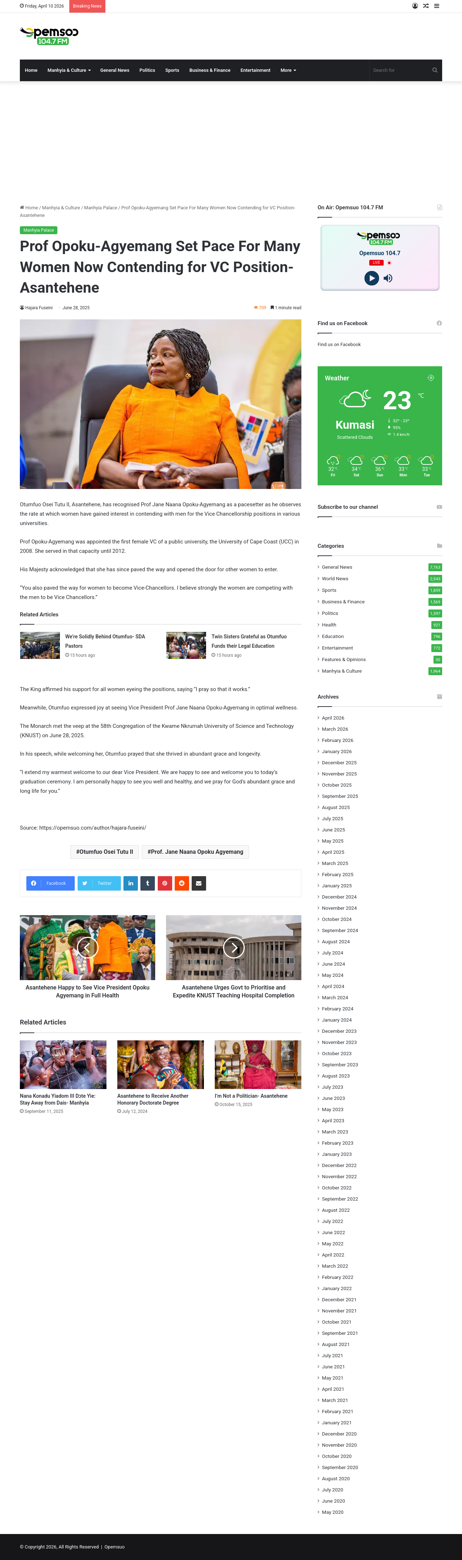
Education (333, 636)
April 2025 (333, 852)
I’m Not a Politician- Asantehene (251, 1104)
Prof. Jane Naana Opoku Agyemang (197, 851)
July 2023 (332, 1087)
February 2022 (337, 1277)
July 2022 (332, 1221)
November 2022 (339, 1176)
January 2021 (337, 1422)
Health (329, 625)
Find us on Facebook (339, 344)
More (285, 70)
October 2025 (337, 785)
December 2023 (339, 1031)
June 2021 (333, 1366)
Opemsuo (115, 1547)
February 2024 (337, 1008)
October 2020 (337, 1456)
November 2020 (339, 1445)
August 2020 (336, 1478)
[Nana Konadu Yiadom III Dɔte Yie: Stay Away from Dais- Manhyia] (63, 1072)
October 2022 (337, 1187)
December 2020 (339, 1434)
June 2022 (333, 1232)
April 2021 (333, 1389)
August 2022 (336, 1210)
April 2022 (333, 1255)
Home (31, 70)
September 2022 (340, 1199)
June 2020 (333, 1501)
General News (115, 70)
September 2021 (340, 1333)
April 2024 (333, 986)
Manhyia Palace (100, 207)
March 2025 (335, 863)
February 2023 (337, 1143)
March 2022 (335, 1266)
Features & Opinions (344, 659)
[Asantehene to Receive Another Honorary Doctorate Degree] (160, 1072)
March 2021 (335, 1400)
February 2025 (337, 874)
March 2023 (335, 1132)
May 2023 (333, 1109)
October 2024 (337, 919)
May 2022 (333, 1243)
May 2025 (333, 841)
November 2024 (339, 908)
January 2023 (337, 1154)
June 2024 (333, 964)
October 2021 (337, 1322)
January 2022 (337, 1288)
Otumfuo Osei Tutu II (106, 851)
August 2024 (336, 941)
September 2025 (340, 796)
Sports (172, 70)
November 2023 (339, 1042)
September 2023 (340, 1064)
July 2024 (332, 953)
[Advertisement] (231, 142)
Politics (147, 70)
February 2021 (337, 1411)
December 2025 (339, 762)
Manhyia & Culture (67, 70)
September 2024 (340, 930)
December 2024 (339, 897)
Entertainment (256, 70)
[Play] (372, 278)
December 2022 (339, 1165)
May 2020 (333, 1512)
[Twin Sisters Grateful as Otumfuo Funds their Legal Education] (186, 645)
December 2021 (339, 1299)
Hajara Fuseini (39, 307)
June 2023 (333, 1098)
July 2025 (332, 818)
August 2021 (336, 1344)
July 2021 (332, 1355)
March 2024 (335, 997)
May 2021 (333, 1378)
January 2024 (337, 1020)
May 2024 (333, 975)
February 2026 (337, 740)
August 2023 (336, 1076)
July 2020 (332, 1490)
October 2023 (337, 1053)
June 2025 (333, 830)
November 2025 (339, 774)
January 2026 (337, 751)
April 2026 (333, 718)
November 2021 (339, 1311)
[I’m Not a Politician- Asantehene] (258, 1072)
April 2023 (333, 1120)
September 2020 (340, 1467)
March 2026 (335, 729)
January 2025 (337, 885)
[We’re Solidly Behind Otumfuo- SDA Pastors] (40, 645)
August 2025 (336, 807)
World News (335, 578)
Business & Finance (210, 70)
